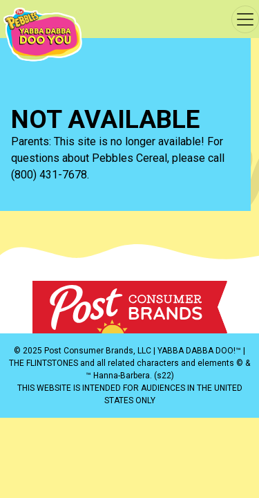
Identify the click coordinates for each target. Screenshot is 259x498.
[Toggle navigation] (245, 19)
